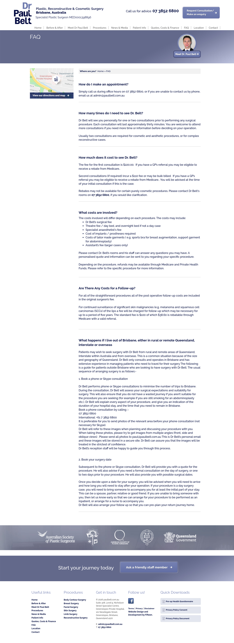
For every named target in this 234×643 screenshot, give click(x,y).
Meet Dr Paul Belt (78, 27)
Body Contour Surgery (75, 599)
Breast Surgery (71, 603)
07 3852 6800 (165, 10)
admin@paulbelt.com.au (109, 95)
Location (199, 27)
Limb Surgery (70, 614)
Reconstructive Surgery (76, 617)
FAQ (186, 27)
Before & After (54, 27)
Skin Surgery (70, 610)
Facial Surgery (71, 607)
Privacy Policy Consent (176, 610)
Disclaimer (149, 608)
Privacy (139, 608)
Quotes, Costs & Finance (165, 27)
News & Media (119, 27)
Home (38, 27)
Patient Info (139, 27)
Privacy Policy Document (177, 618)
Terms (131, 608)
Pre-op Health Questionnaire (179, 601)
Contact (213, 27)
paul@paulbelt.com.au (146, 436)
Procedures (99, 27)
